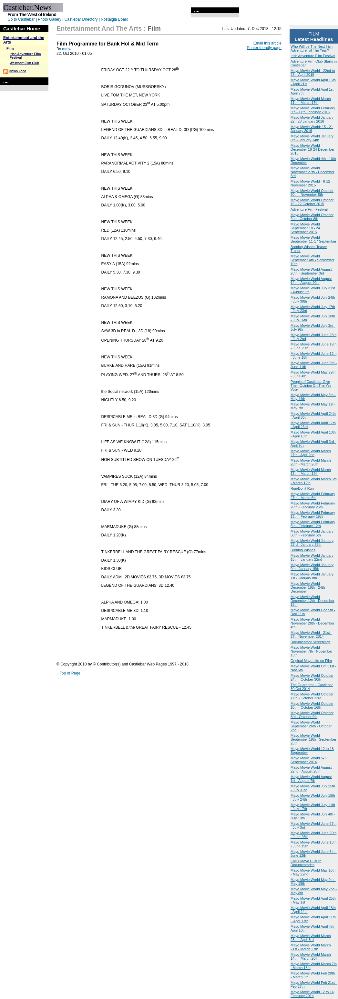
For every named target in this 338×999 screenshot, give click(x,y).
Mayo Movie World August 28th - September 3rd (311, 271)
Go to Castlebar (21, 19)
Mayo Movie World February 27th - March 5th (313, 496)
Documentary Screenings (311, 642)
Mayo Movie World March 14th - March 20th (311, 956)
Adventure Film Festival (309, 209)
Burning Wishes (303, 550)
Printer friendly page (264, 47)
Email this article (267, 43)
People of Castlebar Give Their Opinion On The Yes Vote (311, 385)
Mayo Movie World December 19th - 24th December (308, 587)
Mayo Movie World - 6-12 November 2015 (310, 183)
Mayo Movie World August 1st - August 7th (311, 779)
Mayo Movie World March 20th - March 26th (311, 462)
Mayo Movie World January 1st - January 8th (312, 576)
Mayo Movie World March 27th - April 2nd (311, 453)
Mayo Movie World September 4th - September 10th (312, 260)
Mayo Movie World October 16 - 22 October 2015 (312, 202)
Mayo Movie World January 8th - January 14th (312, 138)
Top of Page (70, 673)
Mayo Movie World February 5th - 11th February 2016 (313, 110)
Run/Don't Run (302, 488)
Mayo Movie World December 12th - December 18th (312, 600)
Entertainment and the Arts (99, 28)
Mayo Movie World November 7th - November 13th (312, 651)
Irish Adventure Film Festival (313, 56)
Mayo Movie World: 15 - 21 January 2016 (312, 129)
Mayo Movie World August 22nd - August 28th (311, 769)
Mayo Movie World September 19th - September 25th (313, 739)
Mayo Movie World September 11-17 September (313, 239)
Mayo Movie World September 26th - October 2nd (311, 726)
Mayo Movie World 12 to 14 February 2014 (312, 994)
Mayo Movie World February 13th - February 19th (313, 514)
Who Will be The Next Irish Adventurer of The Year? (312, 48)
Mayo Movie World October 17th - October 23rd (312, 696)
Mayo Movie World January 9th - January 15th (312, 567)
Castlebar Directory (81, 19)
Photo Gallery (49, 19)
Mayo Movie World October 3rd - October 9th (312, 715)
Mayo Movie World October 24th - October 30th (312, 677)
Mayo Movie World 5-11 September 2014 (309, 760)
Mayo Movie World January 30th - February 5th (312, 533)
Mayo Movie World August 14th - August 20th (311, 281)
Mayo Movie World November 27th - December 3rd (312, 172)
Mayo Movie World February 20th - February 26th (313, 505)
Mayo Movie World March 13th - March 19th (311, 471)
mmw (66, 49)
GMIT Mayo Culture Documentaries (306, 863)
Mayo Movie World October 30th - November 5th (312, 192)
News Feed (17, 71)
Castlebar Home (21, 28)
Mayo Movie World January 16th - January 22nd (312, 557)
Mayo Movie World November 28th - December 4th (312, 623)
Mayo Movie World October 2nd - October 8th (312, 217)
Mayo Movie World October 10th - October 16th (312, 705)
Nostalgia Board (114, 19)
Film (10, 48)
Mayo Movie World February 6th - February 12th (313, 524)
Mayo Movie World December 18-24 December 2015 (312, 149)
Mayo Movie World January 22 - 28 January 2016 (312, 119)
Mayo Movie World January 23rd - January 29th (312, 542)
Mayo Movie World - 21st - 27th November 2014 (311, 634)
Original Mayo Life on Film (311, 661)
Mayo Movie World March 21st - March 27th (311, 947)
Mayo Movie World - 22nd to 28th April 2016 (313, 72)
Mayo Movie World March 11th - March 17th (311, 101)
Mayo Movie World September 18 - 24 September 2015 (305, 228)
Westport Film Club (24, 63)
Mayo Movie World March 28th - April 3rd (311, 938)
